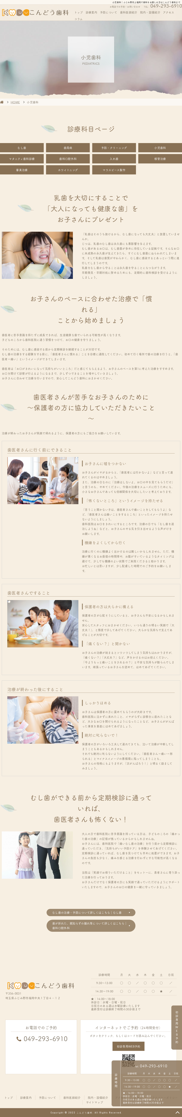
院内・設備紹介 (150, 12)
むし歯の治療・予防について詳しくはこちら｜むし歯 (87, 912)
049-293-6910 (153, 1065)
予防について (108, 12)
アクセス (168, 12)
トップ (78, 12)
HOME (2, 102)
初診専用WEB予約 (128, 1046)
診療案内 (91, 12)
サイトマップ (94, 1102)
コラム (78, 19)
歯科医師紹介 (128, 12)
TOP (177, 1112)
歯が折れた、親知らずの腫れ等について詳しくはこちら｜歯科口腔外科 (89, 925)
